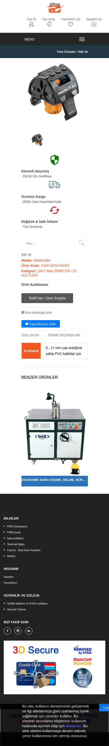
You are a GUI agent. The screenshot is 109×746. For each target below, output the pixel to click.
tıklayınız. (73, 727)
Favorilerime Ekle (40, 324)
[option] (37, 139)
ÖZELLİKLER (30, 335)
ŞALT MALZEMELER (54, 271)
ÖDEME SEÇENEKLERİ (64, 335)
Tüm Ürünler (66, 52)
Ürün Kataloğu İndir (36, 312)
